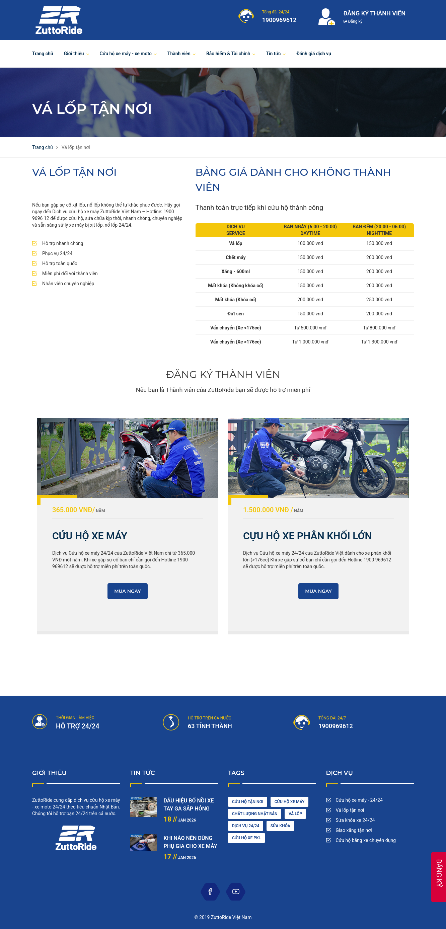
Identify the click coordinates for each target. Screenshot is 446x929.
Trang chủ (42, 53)
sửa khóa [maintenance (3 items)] (280, 826)
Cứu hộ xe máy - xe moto (126, 53)
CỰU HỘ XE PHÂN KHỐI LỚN (307, 536)
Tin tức (273, 53)
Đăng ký (353, 21)
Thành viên (179, 53)
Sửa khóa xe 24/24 (355, 820)
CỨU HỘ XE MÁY (89, 536)
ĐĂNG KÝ (439, 873)
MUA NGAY (127, 591)
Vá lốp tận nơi (350, 810)
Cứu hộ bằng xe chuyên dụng (366, 840)
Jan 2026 (180, 820)
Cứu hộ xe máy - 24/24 (359, 800)
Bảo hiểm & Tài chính (228, 53)
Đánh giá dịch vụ (313, 53)
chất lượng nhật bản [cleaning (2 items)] (254, 813)
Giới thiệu (74, 53)
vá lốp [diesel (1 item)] (295, 813)
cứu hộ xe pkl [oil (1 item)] (246, 838)
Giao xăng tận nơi (354, 830)
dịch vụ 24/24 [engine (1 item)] (245, 826)
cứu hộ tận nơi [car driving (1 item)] (247, 801)
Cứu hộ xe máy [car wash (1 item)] (290, 801)
